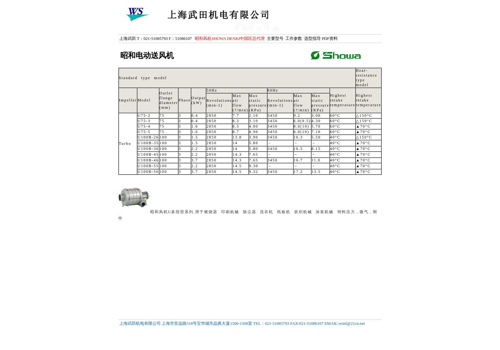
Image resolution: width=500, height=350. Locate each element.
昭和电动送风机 (147, 55)
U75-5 (144, 132)
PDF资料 (330, 38)
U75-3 (144, 121)
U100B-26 (148, 137)
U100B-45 (148, 154)
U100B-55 (148, 166)
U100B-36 (148, 148)
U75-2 (144, 115)
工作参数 (293, 38)
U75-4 (144, 126)
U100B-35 (148, 143)
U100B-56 (148, 171)
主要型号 (275, 38)
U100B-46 (148, 160)
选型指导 (312, 38)
